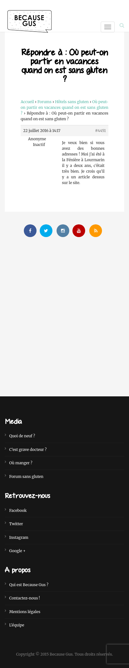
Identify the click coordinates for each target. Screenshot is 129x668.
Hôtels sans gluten (72, 101)
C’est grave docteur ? (28, 449)
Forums (44, 101)
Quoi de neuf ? (22, 435)
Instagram (18, 537)
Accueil (27, 101)
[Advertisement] (64, 312)
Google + (17, 550)
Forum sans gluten (26, 476)
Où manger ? (20, 462)
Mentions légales (24, 611)
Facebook (18, 510)
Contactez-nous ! (24, 598)
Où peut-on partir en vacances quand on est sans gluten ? (64, 107)
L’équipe (16, 625)
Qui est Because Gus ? (28, 584)
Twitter (16, 523)
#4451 (100, 130)
